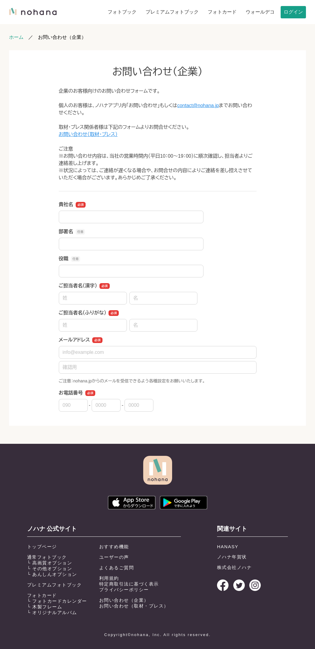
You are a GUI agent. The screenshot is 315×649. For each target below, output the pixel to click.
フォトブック (122, 11)
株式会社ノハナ (234, 567)
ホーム (16, 37)
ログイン (293, 11)
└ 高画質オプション (49, 562)
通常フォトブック (47, 557)
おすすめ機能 (114, 546)
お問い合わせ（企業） (124, 600)
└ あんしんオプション (52, 574)
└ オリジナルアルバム (52, 612)
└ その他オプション (49, 568)
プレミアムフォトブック (172, 11)
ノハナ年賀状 (232, 556)
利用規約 (109, 578)
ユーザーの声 (114, 557)
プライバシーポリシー (124, 589)
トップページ (42, 546)
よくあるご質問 (116, 567)
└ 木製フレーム (44, 606)
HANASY (227, 546)
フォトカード (222, 11)
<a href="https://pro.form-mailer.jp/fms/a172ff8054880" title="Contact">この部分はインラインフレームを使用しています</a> (157, 236)
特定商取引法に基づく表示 (129, 583)
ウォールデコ (260, 11)
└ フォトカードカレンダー (57, 601)
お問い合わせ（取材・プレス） (134, 605)
